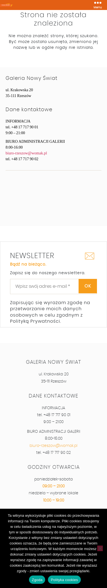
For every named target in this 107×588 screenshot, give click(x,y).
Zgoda (37, 580)
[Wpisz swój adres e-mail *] (53, 286)
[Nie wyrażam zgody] (100, 548)
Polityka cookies (64, 580)
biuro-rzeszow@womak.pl (26, 153)
